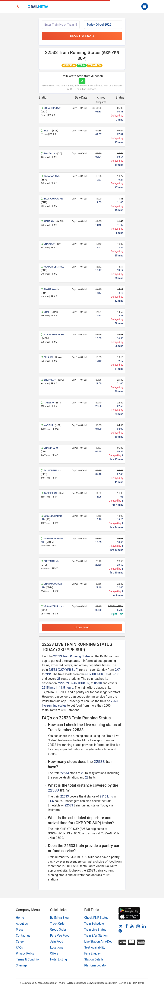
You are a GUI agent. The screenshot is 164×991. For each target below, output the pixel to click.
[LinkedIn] (144, 926)
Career (20, 941)
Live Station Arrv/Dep (98, 941)
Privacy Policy (25, 953)
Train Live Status (95, 929)
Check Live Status (82, 36)
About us (22, 923)
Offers (54, 953)
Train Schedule (94, 923)
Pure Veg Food (60, 935)
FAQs (19, 947)
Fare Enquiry (92, 953)
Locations (56, 947)
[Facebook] (126, 926)
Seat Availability (94, 947)
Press (19, 929)
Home (20, 917)
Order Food (82, 627)
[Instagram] (138, 926)
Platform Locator (95, 965)
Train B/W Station (96, 935)
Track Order (58, 923)
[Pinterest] (120, 931)
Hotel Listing (58, 959)
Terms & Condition (28, 959)
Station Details (94, 959)
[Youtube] (132, 926)
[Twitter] (121, 926)
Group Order (58, 929)
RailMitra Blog (59, 917)
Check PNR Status (96, 917)
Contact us (23, 935)
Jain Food (56, 941)
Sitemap (21, 965)
